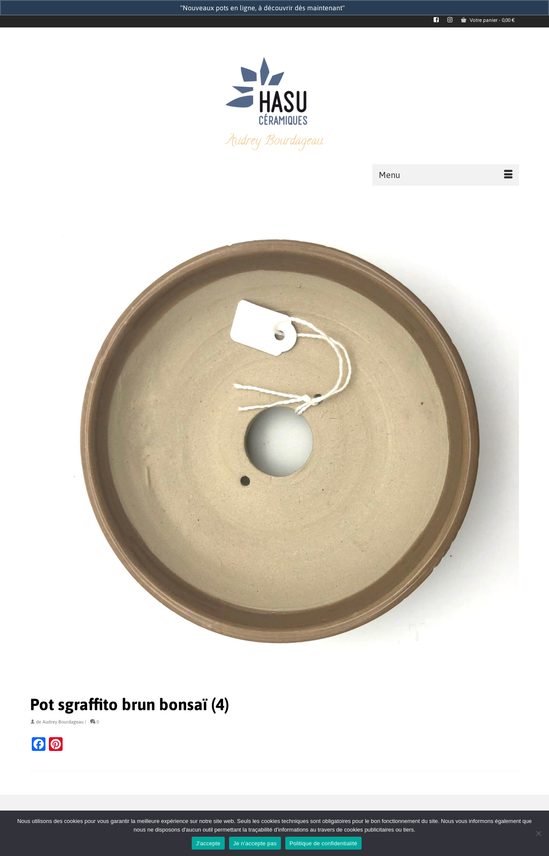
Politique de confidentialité (323, 843)
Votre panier (488, 20)
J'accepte (208, 843)
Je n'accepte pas (255, 843)
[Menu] (445, 175)
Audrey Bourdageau (63, 721)
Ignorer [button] (358, 8)
